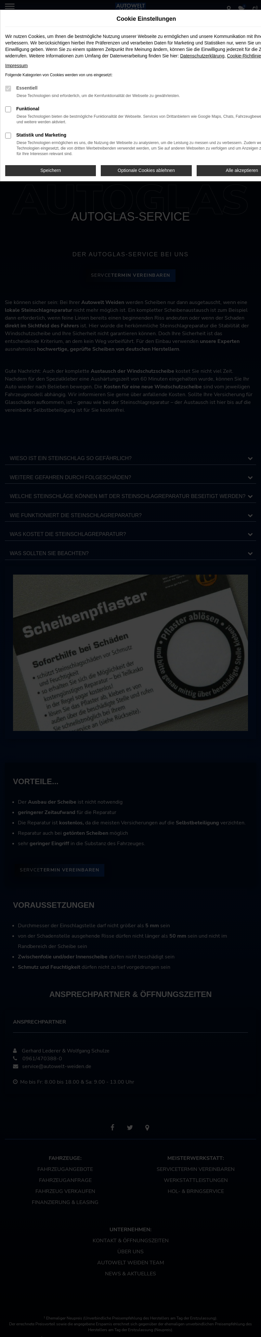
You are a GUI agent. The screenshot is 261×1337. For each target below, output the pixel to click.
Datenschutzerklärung (202, 55)
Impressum (16, 65)
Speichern (50, 170)
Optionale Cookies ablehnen (146, 170)
